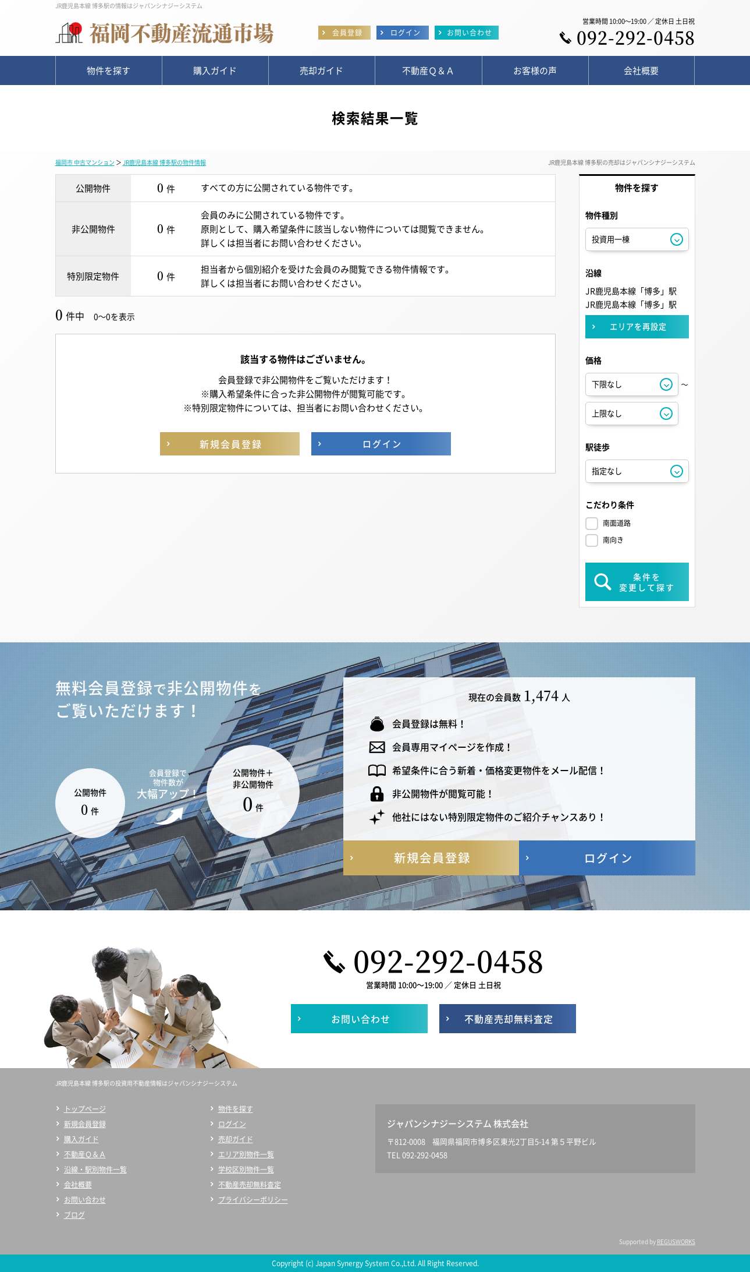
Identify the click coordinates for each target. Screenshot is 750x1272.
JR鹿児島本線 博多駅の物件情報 (164, 162)
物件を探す (235, 1109)
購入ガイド (81, 1139)
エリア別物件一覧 (246, 1154)
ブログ (74, 1215)
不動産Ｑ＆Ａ (85, 1154)
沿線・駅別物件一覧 (95, 1169)
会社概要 (78, 1184)
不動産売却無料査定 (249, 1184)
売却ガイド (235, 1139)
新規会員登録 (85, 1124)
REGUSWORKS (676, 1241)
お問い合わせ (85, 1200)
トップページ (85, 1109)
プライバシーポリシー (253, 1200)
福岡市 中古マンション (85, 162)
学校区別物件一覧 (246, 1169)
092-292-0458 (636, 36)
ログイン (232, 1124)
